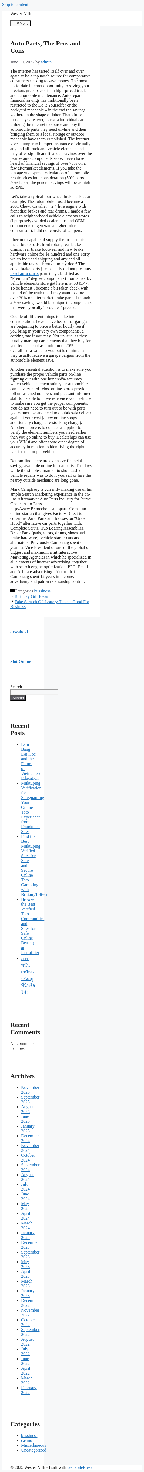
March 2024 (26, 1225)
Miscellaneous (33, 1445)
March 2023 (26, 1283)
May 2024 (25, 1206)
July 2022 (25, 1351)
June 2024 (25, 1196)
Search (16, 686)
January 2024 (28, 1235)
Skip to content (15, 4)
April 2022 (25, 1370)
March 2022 (26, 1380)
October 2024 (28, 1157)
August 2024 (27, 1177)
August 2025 (27, 1109)
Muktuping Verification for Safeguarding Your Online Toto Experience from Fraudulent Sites (32, 807)
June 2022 (25, 1361)
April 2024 (25, 1215)
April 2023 (25, 1274)
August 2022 (27, 1341)
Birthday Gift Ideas (31, 596)
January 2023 (28, 1293)
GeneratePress (79, 1467)
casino (26, 1440)
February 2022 (29, 1390)
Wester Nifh (20, 13)
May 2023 (25, 1264)
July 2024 (25, 1186)
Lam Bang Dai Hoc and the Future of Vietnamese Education (31, 761)
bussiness (42, 591)
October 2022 (28, 1322)
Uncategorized (33, 1450)
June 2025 (25, 1119)
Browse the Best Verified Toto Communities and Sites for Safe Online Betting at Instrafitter (32, 926)
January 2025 (28, 1128)
